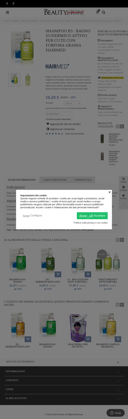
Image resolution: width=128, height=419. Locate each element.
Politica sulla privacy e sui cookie (91, 222)
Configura (32, 216)
